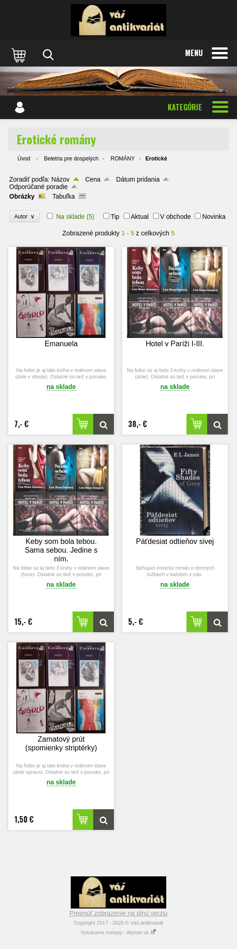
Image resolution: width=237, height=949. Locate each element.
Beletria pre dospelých (71, 158)
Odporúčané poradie (38, 186)
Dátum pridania (138, 179)
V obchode (175, 216)
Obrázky (21, 196)
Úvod (23, 158)
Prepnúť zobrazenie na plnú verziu (118, 913)
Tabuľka (63, 196)
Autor (24, 216)
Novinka (214, 216)
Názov (60, 179)
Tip (115, 216)
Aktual (140, 216)
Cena (92, 179)
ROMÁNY (123, 158)
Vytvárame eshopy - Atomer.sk (119, 932)
